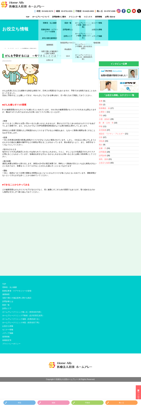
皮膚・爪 (102, 148)
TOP (27, 17)
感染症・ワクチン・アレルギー (111, 134)
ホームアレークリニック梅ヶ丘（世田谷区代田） (22, 312)
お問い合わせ (110, 17)
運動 (101, 105)
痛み (101, 145)
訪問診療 (102, 156)
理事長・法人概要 (9, 287)
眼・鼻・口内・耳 (106, 123)
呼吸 (101, 126)
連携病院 (6, 294)
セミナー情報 (7, 330)
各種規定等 (6, 340)
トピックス (88, 17)
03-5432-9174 (47, 11)
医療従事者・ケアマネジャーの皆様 (16, 291)
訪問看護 (102, 152)
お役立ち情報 (12, 48)
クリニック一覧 (75, 17)
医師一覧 (6, 305)
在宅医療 (102, 130)
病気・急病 (103, 159)
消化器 (101, 141)
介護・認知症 (104, 119)
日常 (18, 48)
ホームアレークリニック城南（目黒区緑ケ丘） (21, 319)
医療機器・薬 (104, 108)
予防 (101, 115)
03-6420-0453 (88, 11)
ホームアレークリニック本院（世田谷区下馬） (21, 323)
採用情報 (98, 17)
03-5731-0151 (66, 11)
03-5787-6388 (109, 11)
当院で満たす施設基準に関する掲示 (16, 298)
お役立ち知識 (104, 163)
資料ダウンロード (138, 393)
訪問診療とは (7, 301)
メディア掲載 (7, 333)
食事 (101, 101)
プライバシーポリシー (11, 344)
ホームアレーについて (40, 17)
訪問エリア (6, 308)
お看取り (102, 112)
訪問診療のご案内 (59, 17)
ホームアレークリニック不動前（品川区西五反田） (23, 315)
